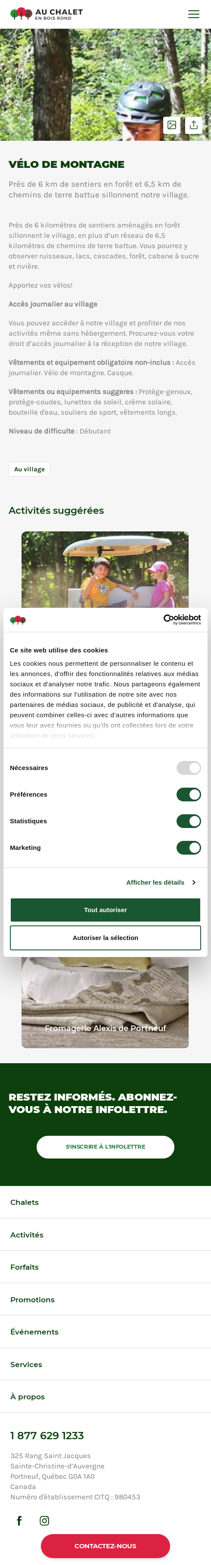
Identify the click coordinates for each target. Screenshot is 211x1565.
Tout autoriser (105, 909)
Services (26, 1364)
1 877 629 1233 (47, 1435)
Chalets (24, 1202)
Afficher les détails (155, 882)
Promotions (32, 1299)
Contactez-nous (105, 1546)
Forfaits (24, 1267)
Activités (26, 1235)
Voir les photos (171, 125)
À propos (27, 1396)
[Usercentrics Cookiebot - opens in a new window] (163, 619)
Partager (193, 125)
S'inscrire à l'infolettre (106, 1146)
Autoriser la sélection (106, 937)
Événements (34, 1332)
